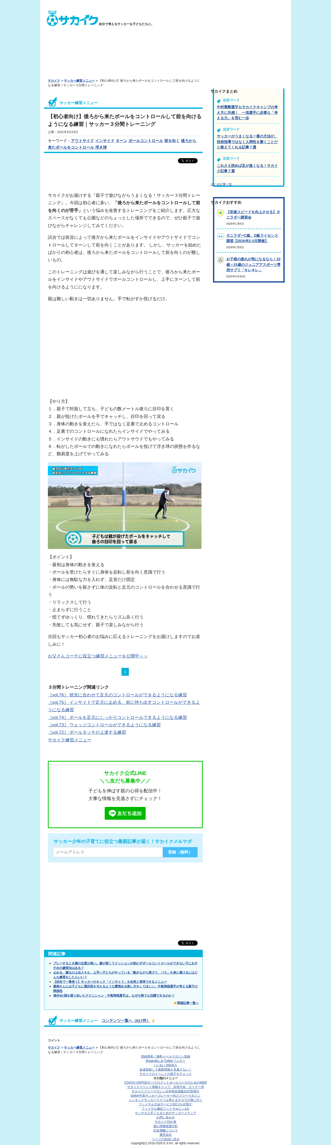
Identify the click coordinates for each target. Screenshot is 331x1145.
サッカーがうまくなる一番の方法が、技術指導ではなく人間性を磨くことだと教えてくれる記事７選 (247, 141)
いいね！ (165, 1065)
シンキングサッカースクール (165, 1100)
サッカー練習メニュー (79, 80)
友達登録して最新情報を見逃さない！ (166, 1069)
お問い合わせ (165, 1117)
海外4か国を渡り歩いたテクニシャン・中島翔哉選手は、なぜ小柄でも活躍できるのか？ (114, 995)
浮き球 (101, 147)
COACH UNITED (165, 1082)
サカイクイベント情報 (165, 1087)
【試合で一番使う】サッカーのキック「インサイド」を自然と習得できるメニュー (110, 982)
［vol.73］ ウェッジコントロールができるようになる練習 (104, 724)
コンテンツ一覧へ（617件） (126, 1020)
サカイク (54, 80)
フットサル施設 (165, 1108)
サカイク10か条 (165, 1122)
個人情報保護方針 (165, 1126)
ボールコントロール (146, 140)
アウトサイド (82, 140)
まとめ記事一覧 (221, 184)
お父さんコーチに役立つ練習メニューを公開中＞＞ (98, 655)
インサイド (104, 140)
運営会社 (165, 1135)
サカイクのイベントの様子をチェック (166, 1074)
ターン (121, 140)
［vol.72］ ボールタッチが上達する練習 (87, 732)
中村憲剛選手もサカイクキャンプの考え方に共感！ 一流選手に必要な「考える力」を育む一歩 (247, 112)
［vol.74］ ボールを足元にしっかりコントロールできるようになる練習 (117, 717)
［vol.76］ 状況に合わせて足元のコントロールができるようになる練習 (117, 694)
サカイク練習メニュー (69, 739)
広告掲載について (165, 1130)
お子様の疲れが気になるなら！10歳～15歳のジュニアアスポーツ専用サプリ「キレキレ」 (253, 264)
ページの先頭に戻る (165, 1139)
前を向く (172, 140)
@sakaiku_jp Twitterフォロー (165, 1061)
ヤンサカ (165, 1113)
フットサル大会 (165, 1104)
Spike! (165, 1095)
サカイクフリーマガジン (165, 1091)
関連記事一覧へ (188, 1003)
